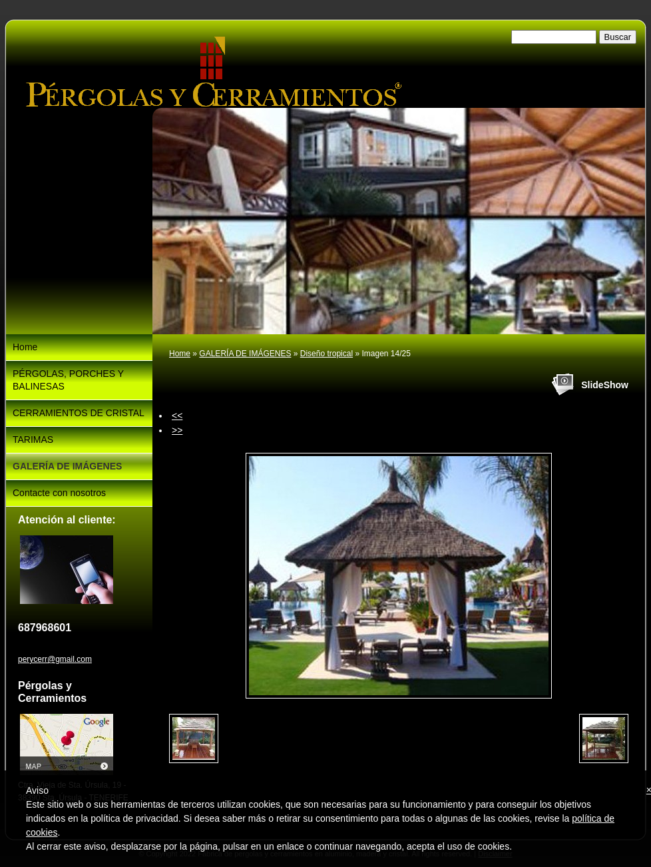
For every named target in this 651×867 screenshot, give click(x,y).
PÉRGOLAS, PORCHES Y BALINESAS (68, 380)
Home (179, 353)
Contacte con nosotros (59, 492)
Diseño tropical (326, 353)
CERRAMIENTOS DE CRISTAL (78, 413)
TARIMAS (33, 439)
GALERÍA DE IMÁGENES (245, 353)
